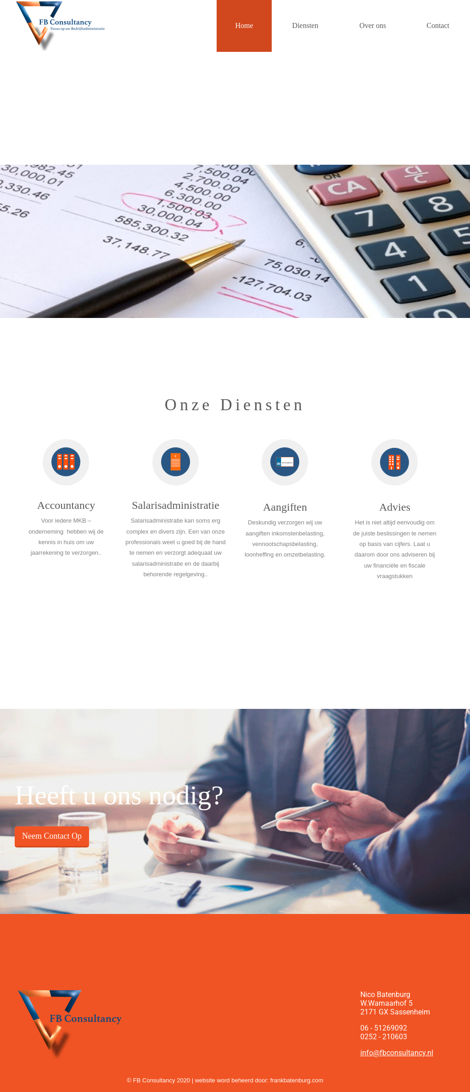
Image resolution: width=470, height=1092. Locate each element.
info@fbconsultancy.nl (396, 1052)
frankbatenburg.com (297, 1080)
